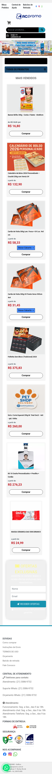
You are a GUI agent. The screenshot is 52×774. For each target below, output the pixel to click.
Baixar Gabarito (25, 248)
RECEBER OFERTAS (29, 604)
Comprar (26, 133)
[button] (4, 48)
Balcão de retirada (11, 660)
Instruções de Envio (12, 647)
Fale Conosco (9, 665)
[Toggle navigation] (9, 16)
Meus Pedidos (5, 6)
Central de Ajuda (16, 6)
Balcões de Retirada (28, 6)
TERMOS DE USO (10, 651)
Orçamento (8, 656)
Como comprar (10, 642)
